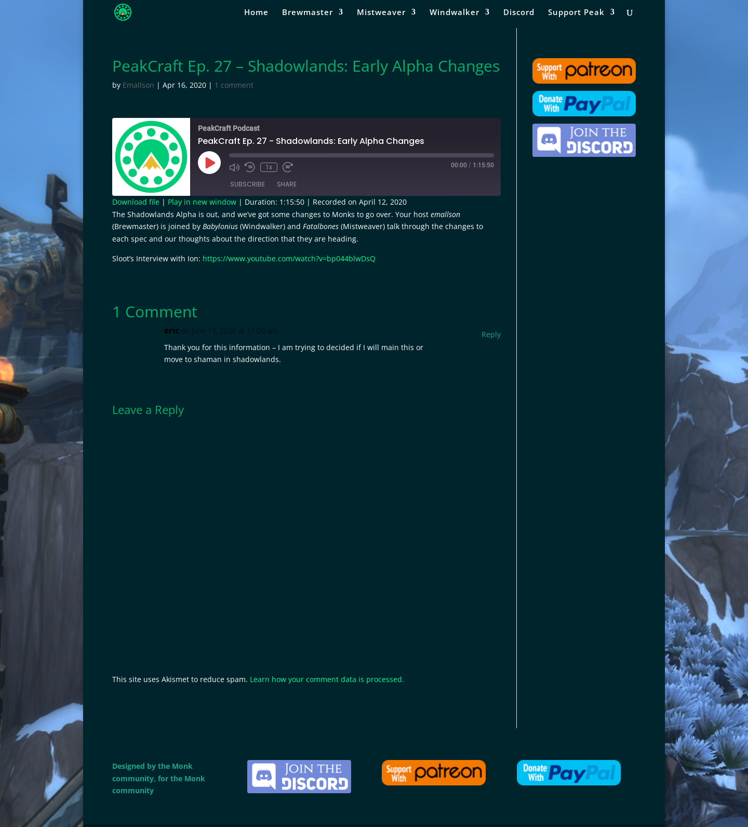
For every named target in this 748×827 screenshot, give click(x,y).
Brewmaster (307, 12)
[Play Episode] (209, 162)
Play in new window (202, 202)
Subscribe (247, 184)
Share (287, 184)
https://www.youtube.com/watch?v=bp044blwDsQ (289, 258)
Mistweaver (381, 12)
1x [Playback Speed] (268, 167)
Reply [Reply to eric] (491, 334)
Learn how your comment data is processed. (327, 679)
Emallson (138, 85)
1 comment (234, 85)
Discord (519, 12)
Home (256, 12)
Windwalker (454, 12)
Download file (135, 202)
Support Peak (576, 12)
